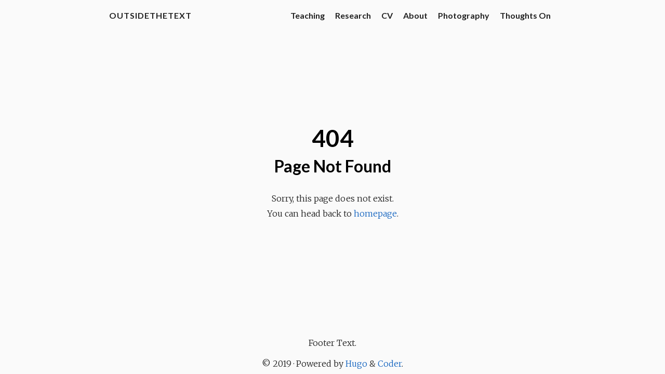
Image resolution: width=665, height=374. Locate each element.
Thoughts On (525, 15)
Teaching (307, 15)
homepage (375, 213)
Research (353, 15)
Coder (390, 363)
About (415, 15)
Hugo (356, 363)
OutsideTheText (150, 15)
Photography (463, 15)
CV (387, 15)
